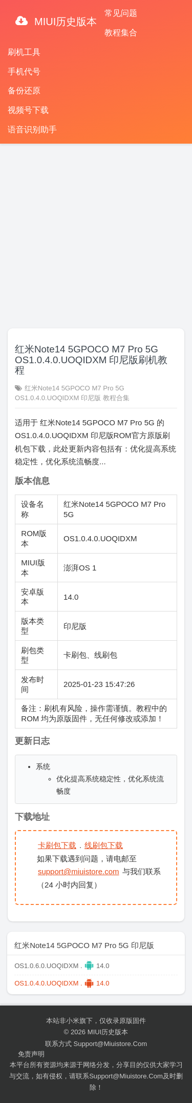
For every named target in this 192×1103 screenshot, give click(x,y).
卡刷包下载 (57, 845)
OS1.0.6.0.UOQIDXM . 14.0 (61, 966)
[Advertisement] (96, 231)
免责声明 (31, 1054)
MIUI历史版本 (64, 21)
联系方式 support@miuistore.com (96, 1044)
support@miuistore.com (78, 871)
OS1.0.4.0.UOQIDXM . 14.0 (61, 983)
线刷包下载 (103, 845)
